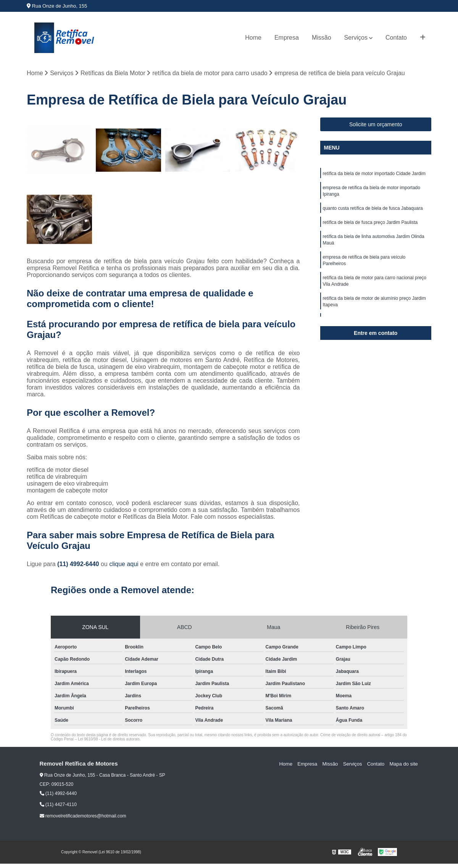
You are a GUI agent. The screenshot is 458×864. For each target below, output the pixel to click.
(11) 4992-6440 (79, 564)
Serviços (356, 37)
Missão (321, 37)
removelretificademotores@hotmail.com (83, 816)
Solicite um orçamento (375, 125)
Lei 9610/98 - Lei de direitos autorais (109, 739)
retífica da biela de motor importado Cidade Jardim (374, 174)
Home (253, 37)
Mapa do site (404, 764)
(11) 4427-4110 (58, 805)
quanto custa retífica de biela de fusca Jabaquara (373, 209)
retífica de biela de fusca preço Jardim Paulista (370, 224)
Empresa (286, 37)
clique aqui (124, 564)
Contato (396, 37)
